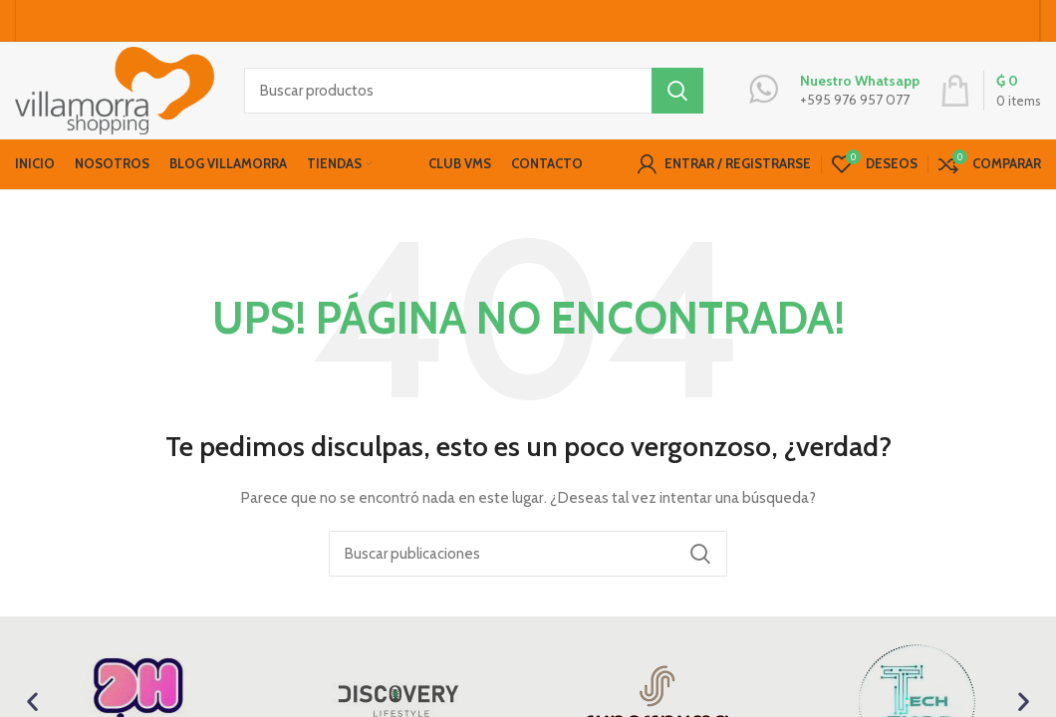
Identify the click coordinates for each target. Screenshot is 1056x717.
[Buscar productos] (473, 95)
